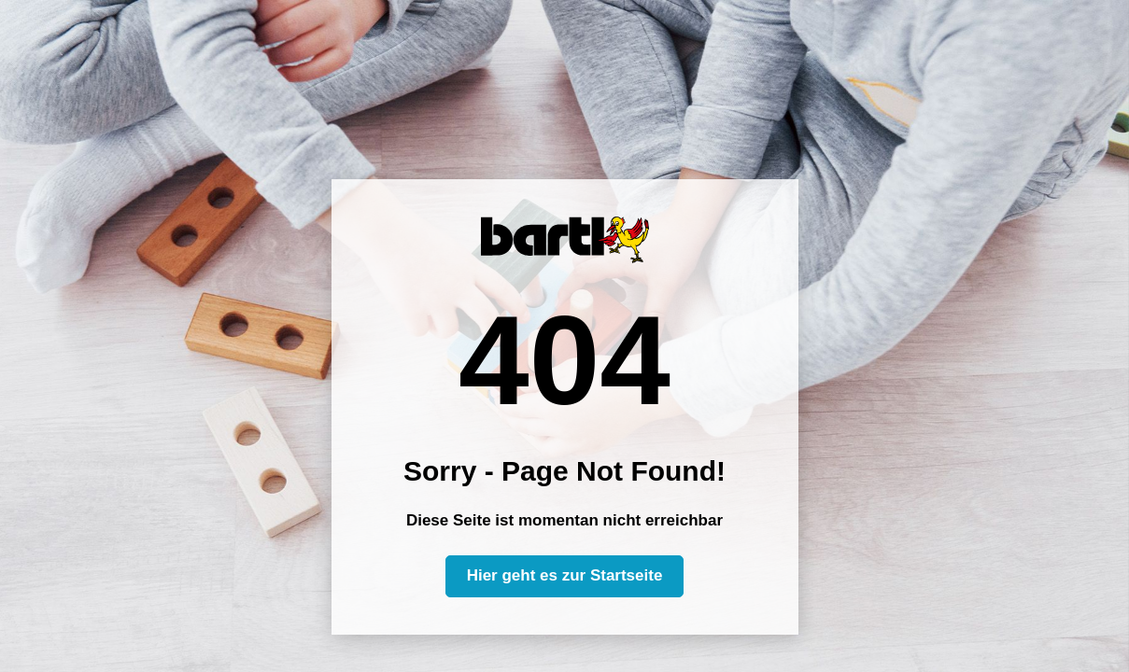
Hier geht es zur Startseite (565, 575)
